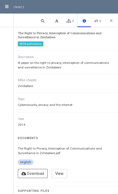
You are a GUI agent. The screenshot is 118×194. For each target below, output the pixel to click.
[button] (43, 20)
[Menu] (7, 6)
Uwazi (19, 6)
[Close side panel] (111, 20)
